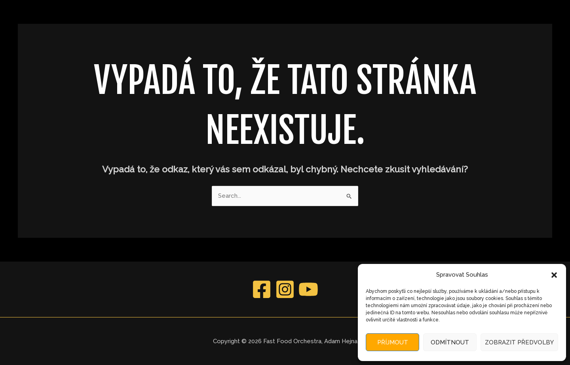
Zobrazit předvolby (519, 342)
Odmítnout (450, 342)
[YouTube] (308, 289)
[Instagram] (285, 289)
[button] (554, 275)
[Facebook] (262, 289)
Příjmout (392, 342)
